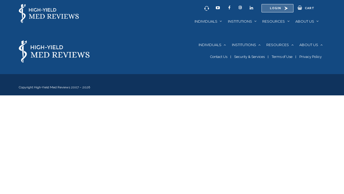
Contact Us (218, 57)
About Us (304, 21)
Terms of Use (282, 57)
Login (275, 8)
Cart (306, 8)
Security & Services (249, 57)
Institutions (240, 21)
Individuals (206, 21)
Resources (273, 21)
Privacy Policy (310, 57)
